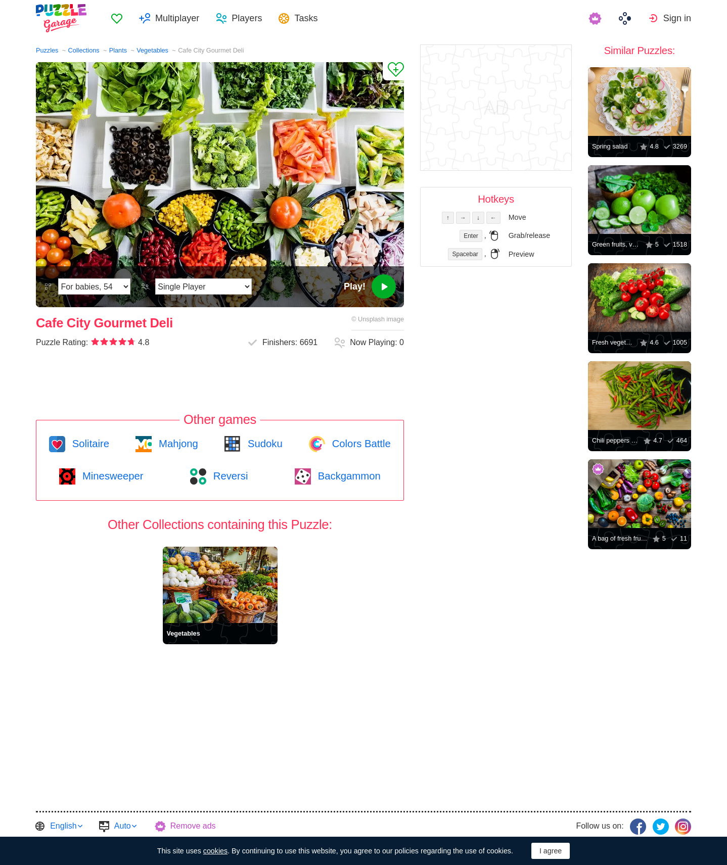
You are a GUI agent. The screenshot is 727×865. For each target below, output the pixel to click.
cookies (215, 851)
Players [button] (247, 18)
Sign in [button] (677, 18)
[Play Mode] (203, 286)
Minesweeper (111, 476)
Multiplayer (177, 18)
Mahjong (177, 443)
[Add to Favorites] (393, 71)
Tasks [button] (305, 18)
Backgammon (348, 476)
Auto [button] (122, 826)
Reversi (229, 476)
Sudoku (263, 443)
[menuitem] (117, 18)
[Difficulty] (94, 286)
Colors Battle (360, 443)
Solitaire (89, 443)
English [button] (63, 826)
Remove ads (193, 826)
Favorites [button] (117, 18)
